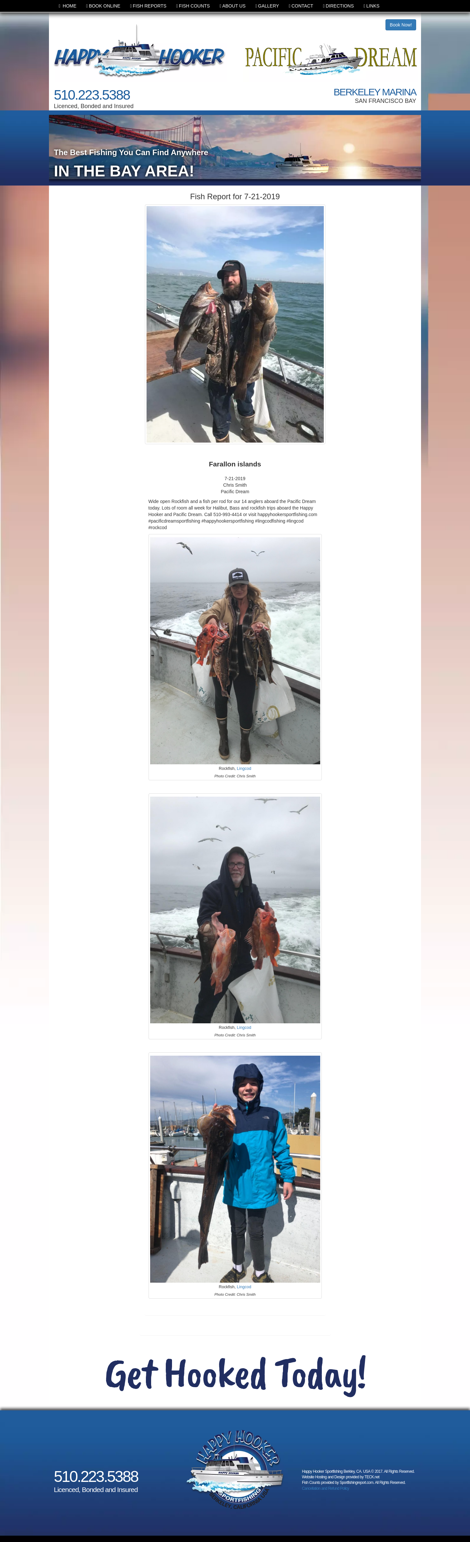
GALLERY (267, 5)
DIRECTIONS (338, 5)
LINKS (372, 5)
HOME (67, 5)
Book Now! (401, 24)
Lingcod (244, 768)
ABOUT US (232, 5)
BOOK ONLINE (103, 5)
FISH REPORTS (148, 5)
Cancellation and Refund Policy (325, 1488)
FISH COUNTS (193, 5)
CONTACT (301, 5)
